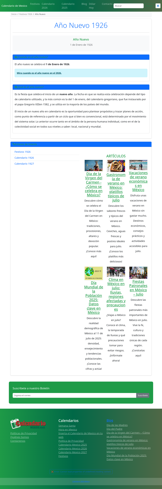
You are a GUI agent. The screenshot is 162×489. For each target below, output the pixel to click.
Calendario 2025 (68, 5)
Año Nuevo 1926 (81, 25)
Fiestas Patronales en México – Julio (138, 288)
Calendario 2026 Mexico (81, 481)
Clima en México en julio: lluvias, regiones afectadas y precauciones (116, 294)
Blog (84, 4)
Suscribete (143, 395)
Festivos (35, 4)
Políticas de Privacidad (23, 433)
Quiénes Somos (19, 437)
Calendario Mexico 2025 (72, 444)
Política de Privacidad (71, 441)
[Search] (129, 5)
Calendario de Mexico (14, 5)
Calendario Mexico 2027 (72, 452)
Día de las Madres (117, 425)
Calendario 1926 (24, 157)
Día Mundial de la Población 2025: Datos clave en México (93, 297)
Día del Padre (114, 429)
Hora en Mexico (67, 429)
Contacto (107, 4)
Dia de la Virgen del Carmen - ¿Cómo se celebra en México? (94, 184)
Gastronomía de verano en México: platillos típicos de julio (115, 187)
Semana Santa (66, 425)
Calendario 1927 (24, 163)
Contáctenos (17, 441)
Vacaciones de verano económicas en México (138, 181)
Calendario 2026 (48, 5)
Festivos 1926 (23, 151)
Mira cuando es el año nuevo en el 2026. (39, 73)
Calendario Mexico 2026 (72, 448)
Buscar (149, 5)
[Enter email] (74, 395)
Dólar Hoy (92, 5)
